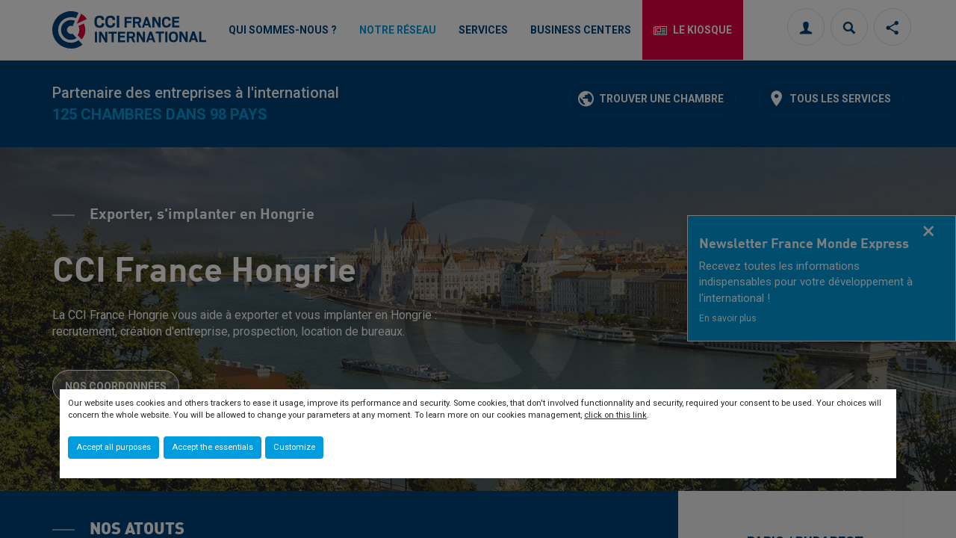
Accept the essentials (212, 447)
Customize (294, 447)
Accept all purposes (113, 447)
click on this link (615, 415)
